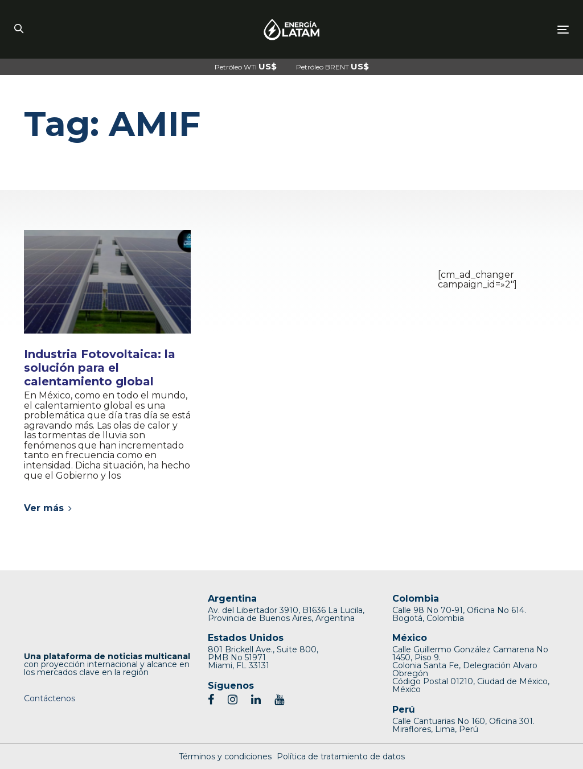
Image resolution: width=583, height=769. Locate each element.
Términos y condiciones (225, 756)
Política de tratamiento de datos (341, 756)
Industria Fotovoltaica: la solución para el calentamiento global (99, 367)
